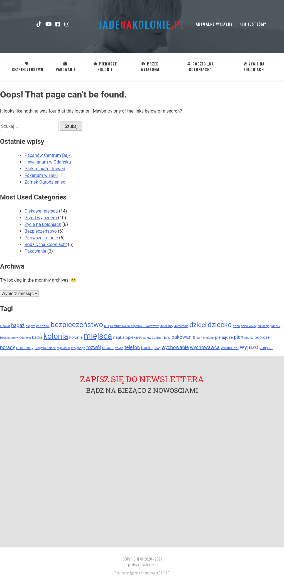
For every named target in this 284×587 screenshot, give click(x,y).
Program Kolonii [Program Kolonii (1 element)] (45, 348)
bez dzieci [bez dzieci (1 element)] (43, 326)
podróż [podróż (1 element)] (249, 338)
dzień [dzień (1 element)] (236, 326)
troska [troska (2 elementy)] (147, 347)
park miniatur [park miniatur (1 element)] (205, 338)
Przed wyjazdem (41, 217)
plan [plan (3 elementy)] (238, 337)
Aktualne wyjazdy (214, 24)
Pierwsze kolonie (41, 237)
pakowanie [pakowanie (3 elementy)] (183, 337)
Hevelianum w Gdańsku (48, 162)
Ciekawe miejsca (41, 211)
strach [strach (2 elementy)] (108, 347)
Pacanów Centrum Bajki (48, 155)
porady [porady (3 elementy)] (7, 347)
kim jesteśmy (252, 24)
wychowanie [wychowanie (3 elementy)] (175, 347)
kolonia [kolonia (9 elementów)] (55, 336)
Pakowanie (35, 251)
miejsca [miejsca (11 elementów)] (98, 336)
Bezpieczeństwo (41, 231)
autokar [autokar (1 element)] (5, 326)
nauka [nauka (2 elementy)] (118, 337)
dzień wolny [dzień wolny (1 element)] (248, 326)
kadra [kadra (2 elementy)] (37, 337)
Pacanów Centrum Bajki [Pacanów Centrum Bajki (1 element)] (154, 338)
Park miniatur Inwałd (45, 168)
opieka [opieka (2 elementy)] (132, 337)
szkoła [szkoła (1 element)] (119, 348)
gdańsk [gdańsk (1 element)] (275, 326)
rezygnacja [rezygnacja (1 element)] (78, 348)
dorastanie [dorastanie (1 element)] (181, 326)
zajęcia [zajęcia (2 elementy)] (266, 347)
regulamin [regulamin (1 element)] (63, 348)
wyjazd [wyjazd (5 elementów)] (249, 346)
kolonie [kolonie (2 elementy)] (76, 337)
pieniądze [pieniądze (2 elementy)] (224, 337)
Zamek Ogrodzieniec (45, 182)
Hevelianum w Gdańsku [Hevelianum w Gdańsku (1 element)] (15, 338)
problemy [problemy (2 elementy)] (24, 347)
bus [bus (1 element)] (106, 326)
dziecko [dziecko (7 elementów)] (220, 325)
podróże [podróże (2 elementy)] (262, 337)
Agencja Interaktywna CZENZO (149, 573)
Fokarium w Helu (41, 175)
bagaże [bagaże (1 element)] (30, 326)
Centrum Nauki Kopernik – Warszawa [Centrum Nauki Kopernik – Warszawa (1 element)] (134, 326)
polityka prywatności (142, 564)
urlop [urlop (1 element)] (157, 348)
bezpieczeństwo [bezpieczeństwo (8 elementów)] (77, 324)
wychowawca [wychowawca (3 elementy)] (205, 347)
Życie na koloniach (43, 224)
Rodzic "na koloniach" (46, 244)
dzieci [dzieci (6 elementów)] (198, 325)
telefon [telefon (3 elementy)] (132, 347)
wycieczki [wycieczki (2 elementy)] (230, 347)
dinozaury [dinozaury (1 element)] (166, 326)
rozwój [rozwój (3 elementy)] (93, 347)
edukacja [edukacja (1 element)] (264, 326)
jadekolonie (142, 24)
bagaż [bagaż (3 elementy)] (18, 325)
